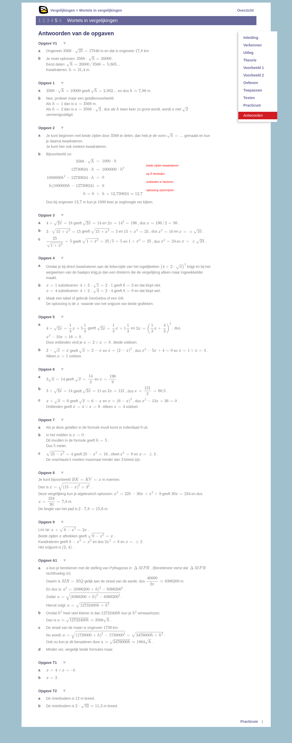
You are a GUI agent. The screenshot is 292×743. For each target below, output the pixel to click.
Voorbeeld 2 (253, 75)
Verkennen (252, 45)
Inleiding (251, 38)
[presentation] (81, 51)
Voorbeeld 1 (253, 68)
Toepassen (252, 90)
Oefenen (250, 83)
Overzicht (245, 10)
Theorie (250, 60)
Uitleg (248, 53)
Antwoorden (253, 115)
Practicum (252, 105)
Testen (249, 98)
